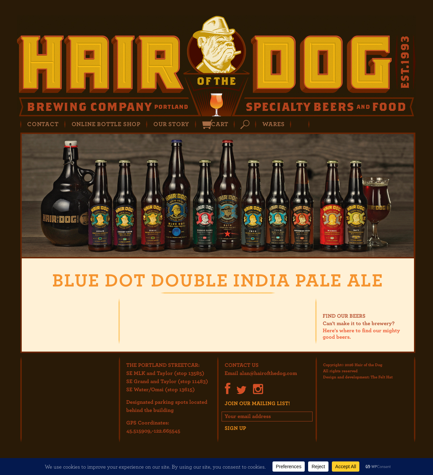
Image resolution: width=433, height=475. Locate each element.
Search (244, 124)
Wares (273, 123)
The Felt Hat (382, 376)
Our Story (171, 123)
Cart (219, 123)
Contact (43, 123)
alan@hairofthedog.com (268, 373)
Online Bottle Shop (106, 123)
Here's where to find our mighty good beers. (361, 333)
